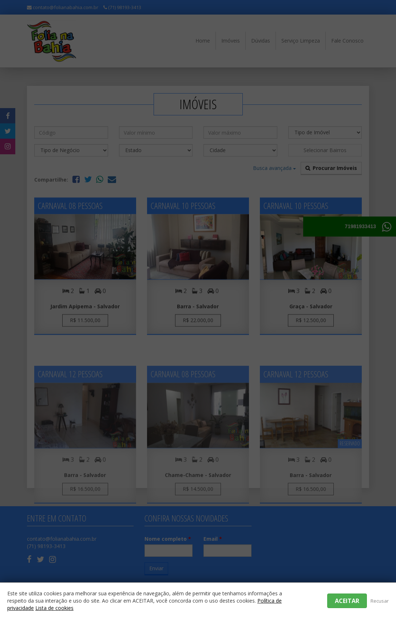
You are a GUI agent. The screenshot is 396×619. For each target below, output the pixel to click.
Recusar (380, 601)
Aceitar (347, 601)
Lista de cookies (54, 607)
